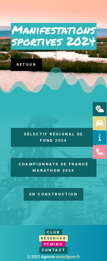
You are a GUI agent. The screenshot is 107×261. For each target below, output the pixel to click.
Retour (26, 64)
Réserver (53, 238)
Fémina (53, 244)
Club (53, 232)
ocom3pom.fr (68, 256)
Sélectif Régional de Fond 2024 (53, 137)
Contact (54, 250)
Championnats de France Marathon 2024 (54, 167)
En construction (53, 194)
